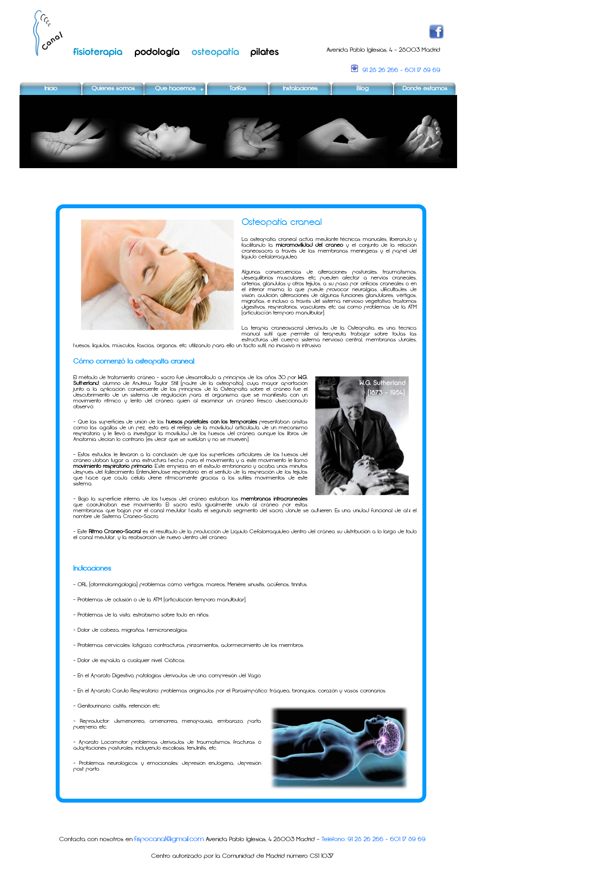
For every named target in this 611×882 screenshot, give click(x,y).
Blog (363, 89)
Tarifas (237, 89)
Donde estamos (425, 89)
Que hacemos (175, 89)
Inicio (50, 89)
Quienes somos (113, 89)
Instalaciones (300, 89)
